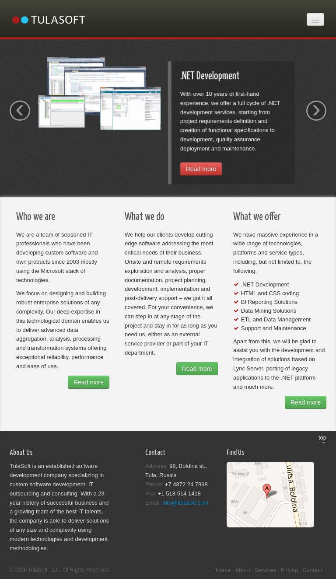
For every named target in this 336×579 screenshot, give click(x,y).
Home (223, 570)
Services (265, 570)
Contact (312, 570)
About (242, 570)
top (322, 437)
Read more (201, 170)
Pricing (289, 570)
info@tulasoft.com (185, 502)
